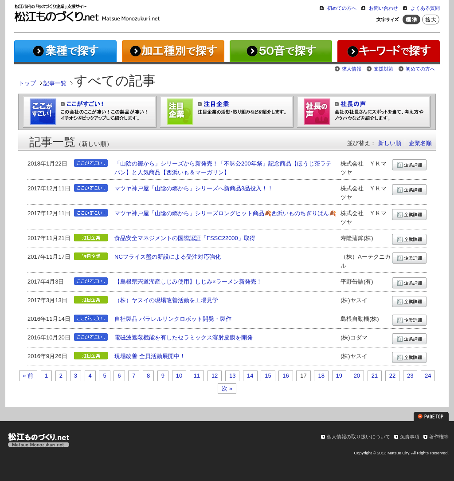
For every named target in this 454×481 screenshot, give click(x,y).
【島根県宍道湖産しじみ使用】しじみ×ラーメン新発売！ (188, 281)
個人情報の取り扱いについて (358, 436)
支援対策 (383, 68)
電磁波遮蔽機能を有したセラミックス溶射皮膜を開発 (183, 337)
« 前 (28, 375)
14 (250, 375)
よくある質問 (425, 8)
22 (392, 375)
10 (179, 375)
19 (339, 375)
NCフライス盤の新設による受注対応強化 (167, 256)
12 (214, 375)
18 (321, 375)
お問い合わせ (383, 8)
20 (357, 375)
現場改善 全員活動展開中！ (149, 356)
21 (375, 375)
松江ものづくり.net (38, 441)
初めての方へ (341, 8)
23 (410, 375)
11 (197, 375)
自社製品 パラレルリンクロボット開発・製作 (172, 318)
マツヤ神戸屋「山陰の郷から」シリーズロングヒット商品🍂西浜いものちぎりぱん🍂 (225, 213)
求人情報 (351, 68)
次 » (227, 388)
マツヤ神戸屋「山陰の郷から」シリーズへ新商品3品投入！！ (193, 188)
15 (268, 375)
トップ (27, 83)
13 (232, 375)
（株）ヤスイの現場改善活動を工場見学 (166, 300)
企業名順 (420, 143)
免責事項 (409, 436)
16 (285, 375)
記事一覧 (55, 83)
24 (428, 375)
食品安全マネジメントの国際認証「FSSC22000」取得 (184, 238)
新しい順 (389, 143)
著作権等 (439, 436)
